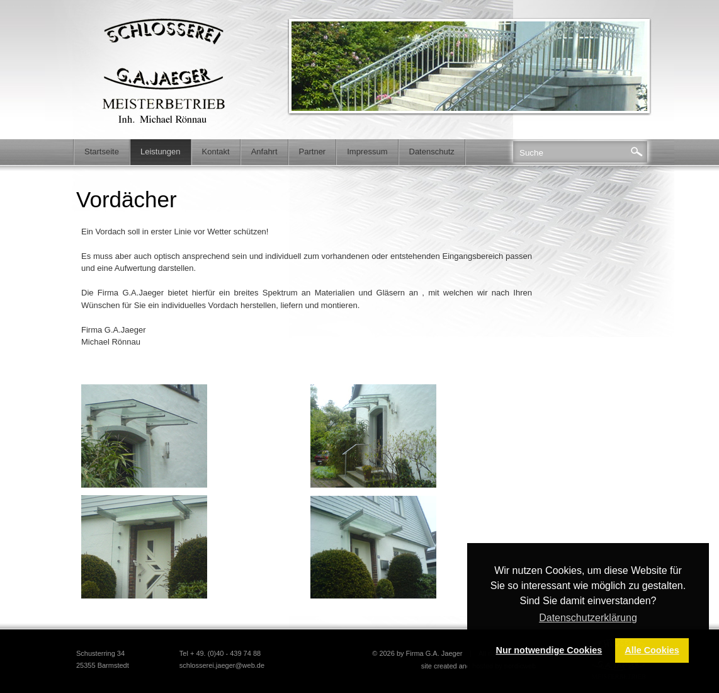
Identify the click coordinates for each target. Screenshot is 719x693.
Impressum (367, 151)
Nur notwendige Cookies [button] (549, 650)
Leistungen (160, 151)
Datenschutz (432, 151)
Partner (312, 151)
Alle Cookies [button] (652, 650)
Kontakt (216, 151)
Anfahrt (264, 151)
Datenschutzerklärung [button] (588, 617)
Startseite (101, 151)
